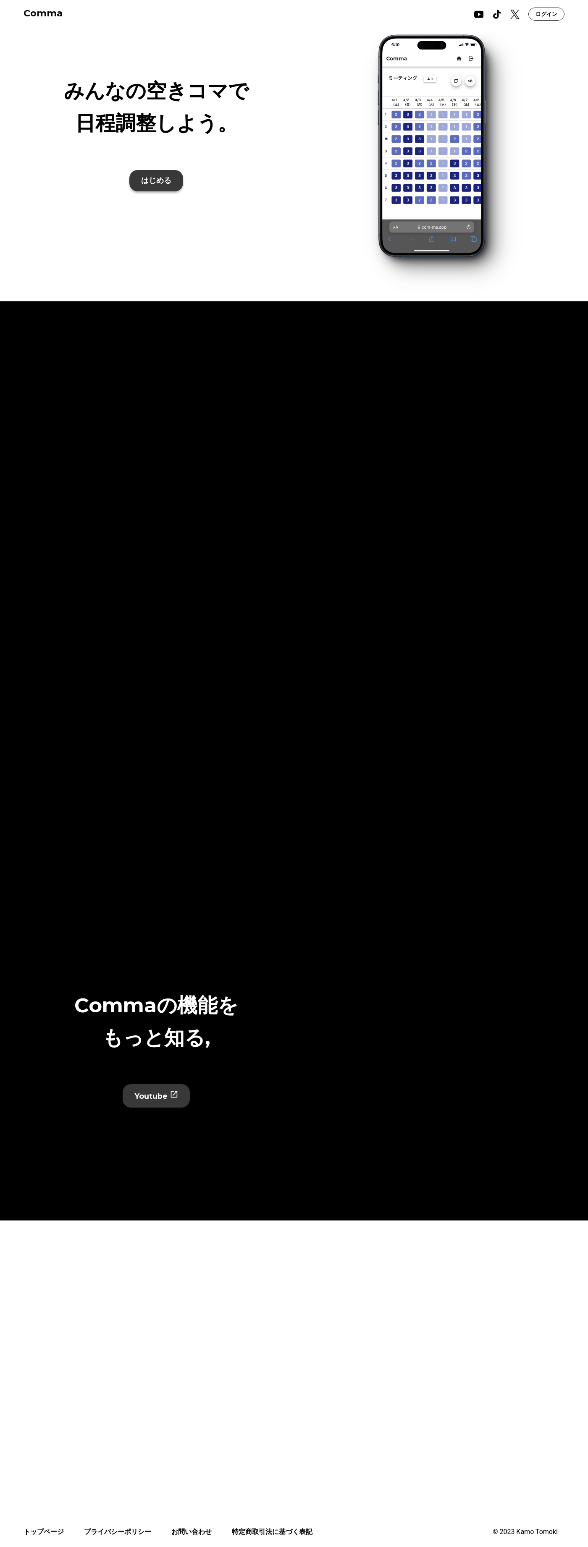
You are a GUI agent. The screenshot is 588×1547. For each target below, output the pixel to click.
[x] (515, 14)
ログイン (546, 14)
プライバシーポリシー (117, 1532)
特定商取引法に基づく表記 (272, 1532)
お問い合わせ (191, 1532)
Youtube (156, 1095)
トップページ (44, 1532)
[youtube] (478, 14)
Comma (43, 13)
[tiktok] (496, 14)
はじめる (156, 180)
